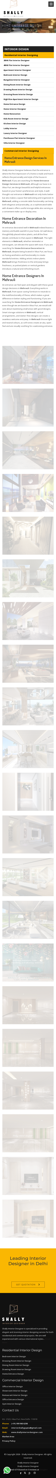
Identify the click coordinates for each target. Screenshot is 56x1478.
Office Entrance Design (13, 1399)
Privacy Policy (8, 1441)
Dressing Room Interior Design (16, 1361)
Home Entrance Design (13, 1373)
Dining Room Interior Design (15, 1365)
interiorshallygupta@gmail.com (26, 1427)
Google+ (43, 1469)
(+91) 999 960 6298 (19, 1423)
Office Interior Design (12, 1386)
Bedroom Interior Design (14, 1356)
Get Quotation (25, 1288)
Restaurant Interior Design (14, 1395)
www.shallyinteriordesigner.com (27, 1432)
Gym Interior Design (11, 1403)
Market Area (8, 1436)
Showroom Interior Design (14, 1390)
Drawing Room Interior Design (16, 1369)
